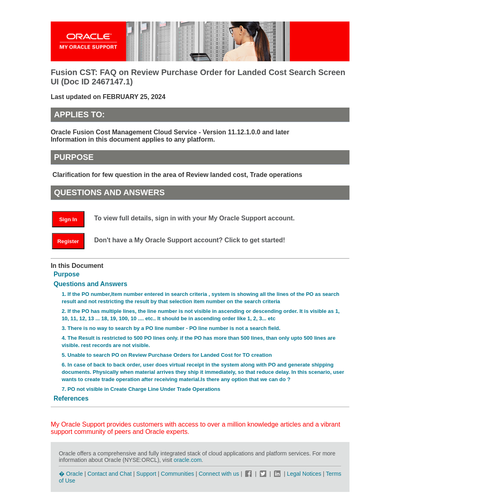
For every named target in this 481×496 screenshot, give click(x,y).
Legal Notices (304, 473)
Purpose (67, 274)
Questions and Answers (90, 283)
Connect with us (219, 473)
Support (146, 473)
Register (68, 241)
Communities (177, 473)
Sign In (68, 219)
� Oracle (71, 473)
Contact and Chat (109, 473)
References (71, 398)
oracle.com (187, 460)
